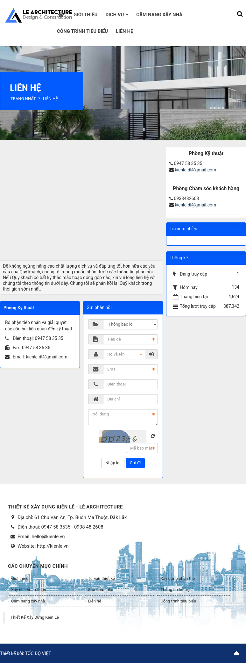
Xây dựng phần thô (177, 578)
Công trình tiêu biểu (178, 601)
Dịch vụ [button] (117, 17)
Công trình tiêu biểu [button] (82, 31)
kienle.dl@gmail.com (46, 356)
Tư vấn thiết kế (101, 578)
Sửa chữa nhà (101, 589)
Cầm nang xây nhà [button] (159, 15)
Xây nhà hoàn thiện (28, 589)
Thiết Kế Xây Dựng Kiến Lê (35, 617)
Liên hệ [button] (124, 31)
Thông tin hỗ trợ (175, 589)
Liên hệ (95, 601)
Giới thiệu (19, 578)
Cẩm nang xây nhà (28, 601)
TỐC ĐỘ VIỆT (38, 653)
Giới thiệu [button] (85, 15)
